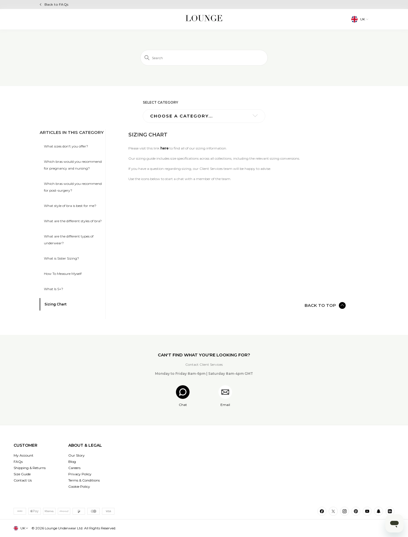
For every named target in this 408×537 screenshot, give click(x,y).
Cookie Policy (79, 486)
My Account (23, 455)
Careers (74, 468)
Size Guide (22, 474)
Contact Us (23, 480)
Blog (72, 461)
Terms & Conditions (84, 480)
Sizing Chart (55, 304)
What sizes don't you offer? (66, 146)
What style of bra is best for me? (70, 206)
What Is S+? (53, 289)
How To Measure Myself (63, 273)
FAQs (18, 461)
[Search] (204, 58)
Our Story (76, 455)
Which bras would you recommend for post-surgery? (73, 186)
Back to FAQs (56, 4)
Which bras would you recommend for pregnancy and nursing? (73, 164)
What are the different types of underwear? (69, 239)
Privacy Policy (80, 474)
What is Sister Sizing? (61, 258)
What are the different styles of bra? (73, 221)
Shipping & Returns (30, 468)
